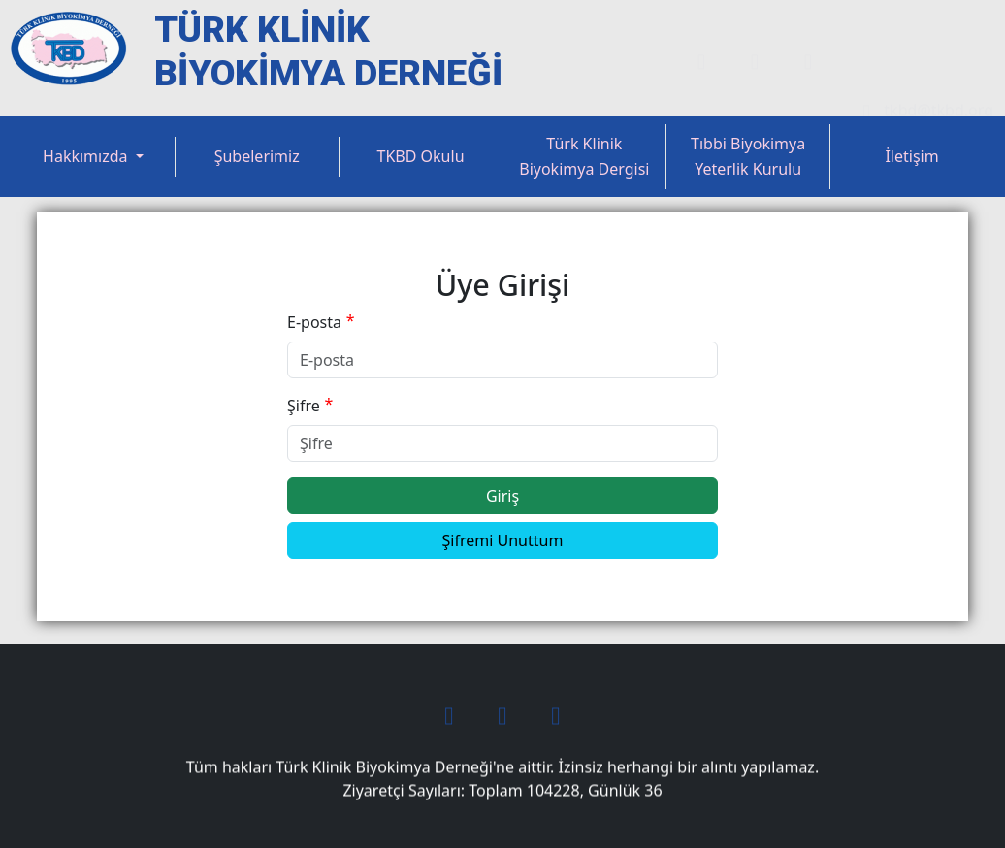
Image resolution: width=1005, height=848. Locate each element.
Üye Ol (969, 26)
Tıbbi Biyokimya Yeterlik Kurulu (748, 156)
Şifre (303, 405)
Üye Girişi (883, 26)
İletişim (911, 156)
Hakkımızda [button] (87, 156)
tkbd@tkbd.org (923, 76)
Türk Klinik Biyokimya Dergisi (584, 156)
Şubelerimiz (257, 156)
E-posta (314, 322)
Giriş (502, 495)
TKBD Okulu (421, 156)
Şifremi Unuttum (503, 540)
